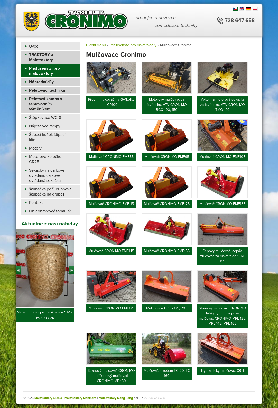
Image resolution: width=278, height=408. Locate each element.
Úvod (34, 46)
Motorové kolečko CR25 (45, 159)
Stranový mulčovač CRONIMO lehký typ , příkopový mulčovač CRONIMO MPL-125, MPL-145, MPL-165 (222, 316)
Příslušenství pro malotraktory (44, 71)
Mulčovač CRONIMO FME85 (111, 157)
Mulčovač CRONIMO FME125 (167, 204)
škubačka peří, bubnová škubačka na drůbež (50, 192)
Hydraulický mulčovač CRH (222, 370)
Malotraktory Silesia (48, 398)
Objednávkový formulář (50, 211)
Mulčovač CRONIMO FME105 (222, 157)
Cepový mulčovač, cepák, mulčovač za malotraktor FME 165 (222, 256)
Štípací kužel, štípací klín (47, 137)
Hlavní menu (96, 45)
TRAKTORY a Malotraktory (41, 57)
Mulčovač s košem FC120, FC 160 (167, 373)
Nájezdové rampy (44, 126)
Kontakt (36, 202)
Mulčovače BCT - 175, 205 (166, 308)
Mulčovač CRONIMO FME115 (111, 204)
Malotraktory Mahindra (80, 398)
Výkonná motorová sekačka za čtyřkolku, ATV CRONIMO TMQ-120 (222, 104)
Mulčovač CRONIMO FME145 (111, 251)
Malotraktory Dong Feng (116, 398)
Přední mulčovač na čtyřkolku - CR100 (111, 102)
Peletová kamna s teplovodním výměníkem (45, 104)
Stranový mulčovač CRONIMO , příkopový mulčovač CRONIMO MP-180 (111, 375)
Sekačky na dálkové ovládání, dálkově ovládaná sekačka (46, 175)
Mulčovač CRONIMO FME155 (167, 251)
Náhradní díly (41, 82)
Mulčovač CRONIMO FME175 (111, 308)
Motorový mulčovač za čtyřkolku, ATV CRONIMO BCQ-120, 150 (167, 104)
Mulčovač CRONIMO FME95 (167, 157)
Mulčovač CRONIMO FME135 (222, 204)
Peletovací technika (47, 90)
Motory (35, 148)
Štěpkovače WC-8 (45, 117)
